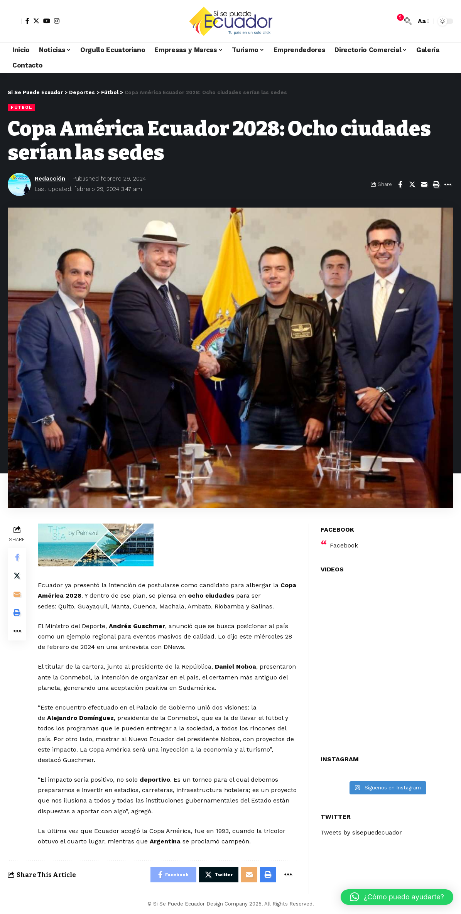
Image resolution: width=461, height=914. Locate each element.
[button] (397, 897)
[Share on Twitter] (412, 184)
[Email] (424, 184)
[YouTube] (46, 21)
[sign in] (15, 21)
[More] (447, 184)
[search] (408, 21)
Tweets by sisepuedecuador (362, 829)
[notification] (396, 21)
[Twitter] (36, 21)
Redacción (50, 178)
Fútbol (21, 107)
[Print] (436, 184)
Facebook (344, 542)
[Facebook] (27, 21)
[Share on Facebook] (400, 184)
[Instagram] (56, 21)
